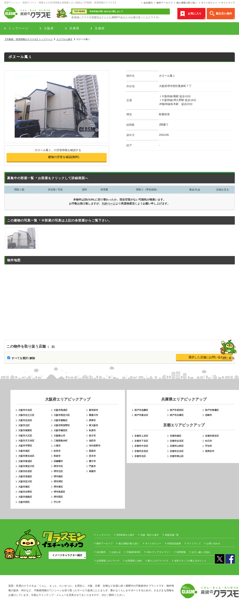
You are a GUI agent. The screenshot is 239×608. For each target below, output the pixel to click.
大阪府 (49, 28)
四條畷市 (58, 461)
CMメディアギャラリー (158, 552)
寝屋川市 (93, 415)
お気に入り (194, 13)
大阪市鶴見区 (61, 430)
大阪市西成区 (61, 410)
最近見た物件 (224, 13)
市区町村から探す (125, 535)
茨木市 (92, 456)
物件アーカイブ (164, 2)
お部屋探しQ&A (133, 560)
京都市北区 (140, 456)
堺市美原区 (59, 491)
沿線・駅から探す (149, 535)
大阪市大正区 (25, 435)
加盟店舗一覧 (172, 535)
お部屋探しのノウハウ (108, 560)
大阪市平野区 (25, 445)
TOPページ (109, 203)
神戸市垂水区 (141, 415)
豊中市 (92, 461)
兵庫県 (74, 28)
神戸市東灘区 (212, 410)
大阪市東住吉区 (26, 456)
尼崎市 (208, 415)
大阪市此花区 (25, 471)
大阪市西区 (24, 502)
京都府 (100, 28)
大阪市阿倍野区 (62, 425)
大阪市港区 (24, 486)
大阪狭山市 (59, 435)
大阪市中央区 (25, 410)
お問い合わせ (213, 543)
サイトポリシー (209, 2)
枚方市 (92, 435)
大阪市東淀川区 (26, 466)
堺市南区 (58, 476)
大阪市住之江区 (26, 415)
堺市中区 (58, 466)
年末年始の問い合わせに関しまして (106, 11)
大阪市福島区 (25, 496)
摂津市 (92, 420)
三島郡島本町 (61, 440)
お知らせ (116, 552)
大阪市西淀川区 (62, 415)
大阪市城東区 (25, 430)
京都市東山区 (177, 456)
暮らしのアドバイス (158, 560)
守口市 (57, 502)
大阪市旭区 (24, 451)
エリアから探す (64, 39)
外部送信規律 (174, 543)
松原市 (92, 430)
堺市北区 (58, 471)
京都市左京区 (177, 451)
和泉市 (57, 456)
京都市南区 (175, 436)
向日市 (208, 441)
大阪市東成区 (25, 461)
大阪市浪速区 (25, 476)
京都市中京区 (141, 446)
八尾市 (57, 445)
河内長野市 (94, 445)
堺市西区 (58, 496)
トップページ (18, 28)
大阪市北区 (24, 425)
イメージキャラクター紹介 (67, 555)
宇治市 (208, 446)
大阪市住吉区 (25, 420)
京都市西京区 (212, 436)
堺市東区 (58, 486)
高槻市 (92, 471)
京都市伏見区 (141, 451)
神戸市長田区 (177, 410)
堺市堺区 (58, 481)
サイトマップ (228, 2)
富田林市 (93, 410)
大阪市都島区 (61, 420)
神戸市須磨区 (141, 410)
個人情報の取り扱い (186, 2)
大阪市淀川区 (25, 481)
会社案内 (148, 2)
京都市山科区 (177, 446)
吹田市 (57, 451)
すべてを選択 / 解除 (23, 358)
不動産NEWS (133, 552)
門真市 (92, 466)
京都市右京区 (177, 441)
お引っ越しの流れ (201, 552)
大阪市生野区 (25, 491)
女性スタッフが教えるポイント (190, 560)
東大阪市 (93, 425)
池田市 (92, 440)
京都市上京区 (141, 436)
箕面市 (92, 451)
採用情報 (181, 552)
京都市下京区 (141, 441)
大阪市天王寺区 (26, 440)
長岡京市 (209, 451)
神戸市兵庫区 (177, 415)
